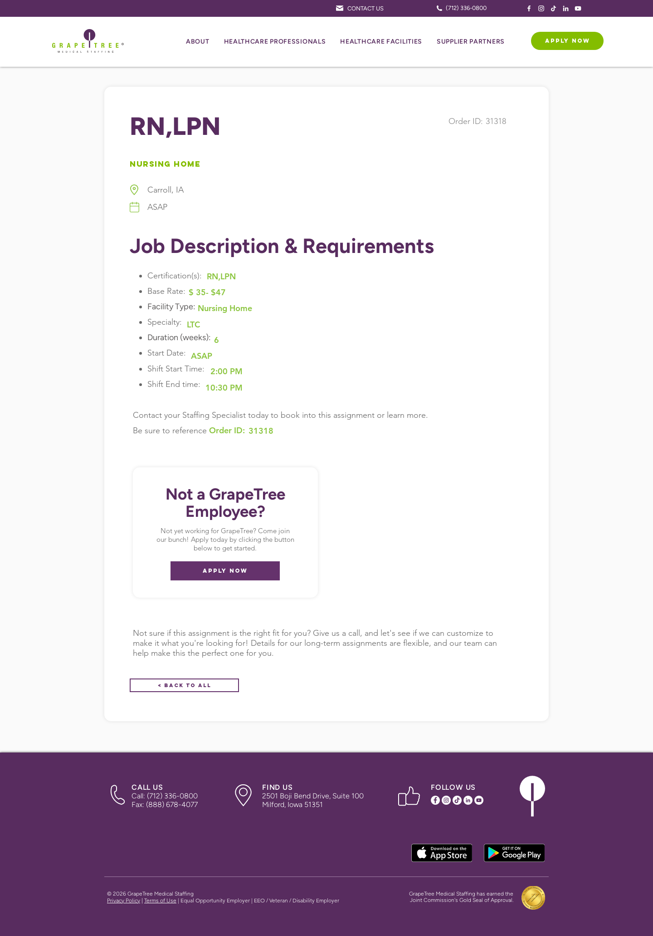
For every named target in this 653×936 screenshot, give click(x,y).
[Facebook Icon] (529, 8)
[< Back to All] (184, 685)
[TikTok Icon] (553, 8)
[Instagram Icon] (541, 8)
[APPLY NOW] (567, 41)
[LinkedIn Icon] (566, 8)
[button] (197, 42)
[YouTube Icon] (578, 8)
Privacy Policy (123, 900)
